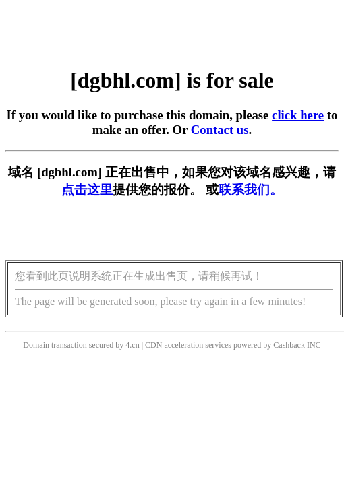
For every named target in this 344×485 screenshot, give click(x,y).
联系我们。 (251, 190)
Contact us (220, 130)
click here (298, 115)
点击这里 (87, 190)
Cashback (289, 345)
